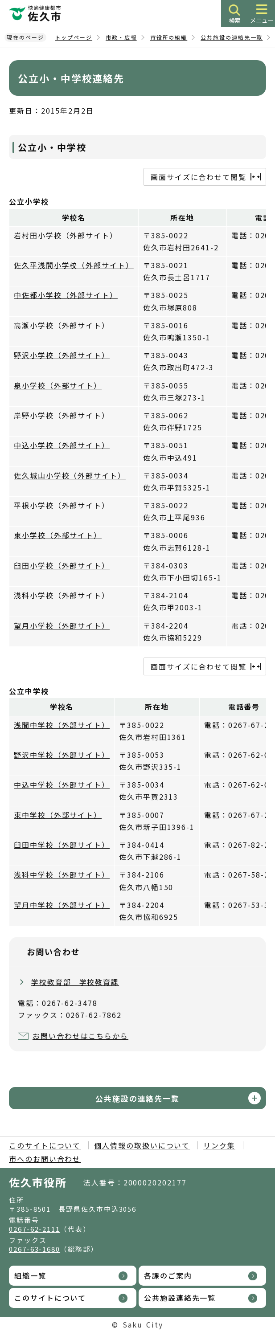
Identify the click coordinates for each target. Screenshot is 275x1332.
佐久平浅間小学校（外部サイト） (74, 265)
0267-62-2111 (34, 1229)
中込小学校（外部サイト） (62, 445)
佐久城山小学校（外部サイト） (70, 475)
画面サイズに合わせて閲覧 (198, 177)
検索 (234, 20)
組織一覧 (30, 1275)
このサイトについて (45, 1145)
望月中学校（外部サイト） (62, 904)
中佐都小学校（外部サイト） (66, 295)
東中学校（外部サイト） (58, 814)
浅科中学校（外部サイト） (62, 874)
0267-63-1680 (34, 1249)
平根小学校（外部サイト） (62, 505)
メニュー (261, 20)
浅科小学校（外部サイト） (62, 595)
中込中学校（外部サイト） (62, 784)
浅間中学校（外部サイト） (62, 724)
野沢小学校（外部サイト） (62, 355)
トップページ (74, 37)
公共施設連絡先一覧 (180, 1297)
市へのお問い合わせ (45, 1158)
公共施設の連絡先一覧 (232, 37)
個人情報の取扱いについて (142, 1145)
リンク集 (219, 1145)
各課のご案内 (168, 1275)
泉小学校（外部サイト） (58, 385)
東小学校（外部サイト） (58, 535)
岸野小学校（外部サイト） (62, 415)
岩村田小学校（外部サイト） (66, 235)
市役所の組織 (169, 37)
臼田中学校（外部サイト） (62, 844)
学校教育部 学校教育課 (75, 982)
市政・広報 (121, 37)
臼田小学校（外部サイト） (62, 565)
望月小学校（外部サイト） (62, 625)
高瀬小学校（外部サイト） (62, 325)
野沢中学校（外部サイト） (62, 754)
